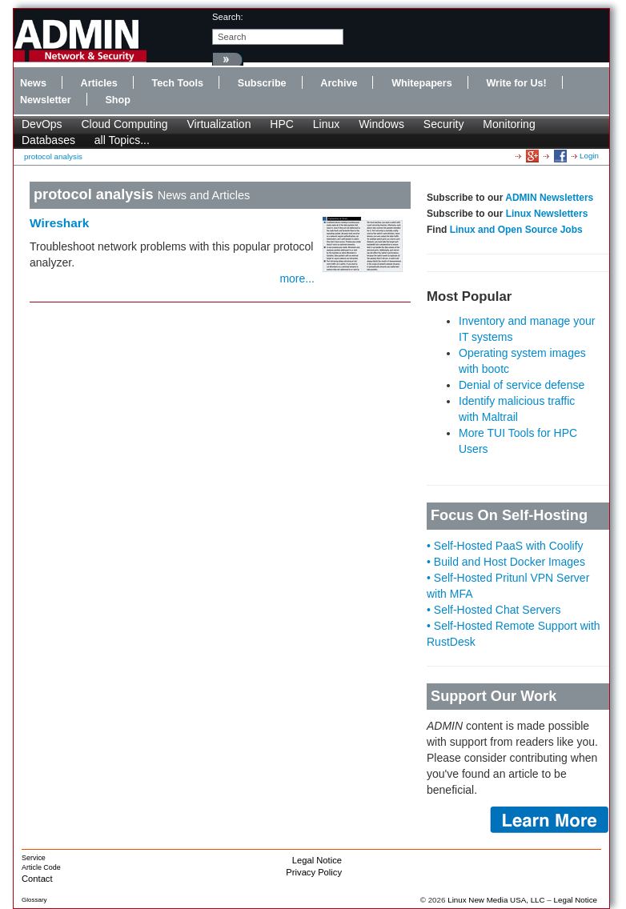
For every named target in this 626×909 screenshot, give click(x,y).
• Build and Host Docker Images (506, 561)
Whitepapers (421, 83)
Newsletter (45, 100)
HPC (282, 124)
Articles (99, 83)
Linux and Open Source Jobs (516, 229)
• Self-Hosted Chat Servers (494, 609)
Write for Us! (516, 83)
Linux (326, 124)
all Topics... (122, 140)
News (33, 83)
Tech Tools (177, 83)
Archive (338, 83)
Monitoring (509, 124)
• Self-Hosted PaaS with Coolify (505, 545)
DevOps (42, 124)
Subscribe (262, 83)
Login (589, 155)
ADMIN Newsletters (549, 197)
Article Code (41, 867)
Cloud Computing (124, 124)
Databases (48, 140)
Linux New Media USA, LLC (495, 899)
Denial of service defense (521, 384)
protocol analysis (53, 156)
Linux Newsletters (547, 213)
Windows (381, 124)
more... (297, 278)
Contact (37, 878)
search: (227, 17)
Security (443, 124)
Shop (117, 100)
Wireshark (59, 223)
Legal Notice (317, 860)
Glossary (34, 899)
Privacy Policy (314, 872)
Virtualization (219, 124)
